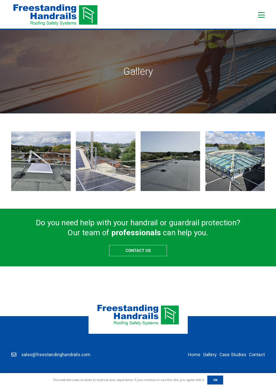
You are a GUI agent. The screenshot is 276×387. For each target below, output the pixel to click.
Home (194, 354)
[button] (261, 14)
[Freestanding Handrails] (55, 14)
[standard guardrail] (170, 161)
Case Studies (232, 354)
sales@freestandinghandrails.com (56, 354)
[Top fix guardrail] (105, 161)
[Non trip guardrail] (235, 161)
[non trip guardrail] (41, 161)
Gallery (210, 354)
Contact (257, 354)
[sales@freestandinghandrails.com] (16, 354)
